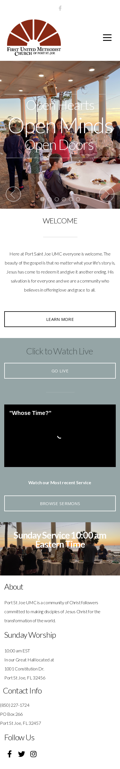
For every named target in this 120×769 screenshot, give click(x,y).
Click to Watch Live (59, 350)
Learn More (60, 319)
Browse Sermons (60, 503)
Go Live (60, 371)
